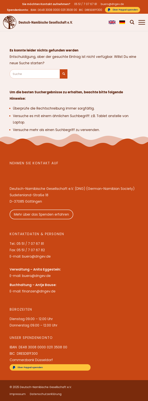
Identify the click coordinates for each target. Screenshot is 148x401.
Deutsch (120, 22)
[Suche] (130, 22)
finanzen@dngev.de (39, 291)
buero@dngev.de (112, 4)
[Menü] (140, 22)
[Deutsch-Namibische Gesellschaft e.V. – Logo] (38, 22)
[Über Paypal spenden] (122, 10)
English (110, 22)
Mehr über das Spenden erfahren (41, 214)
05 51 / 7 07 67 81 (85, 4)
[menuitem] (86, 4)
